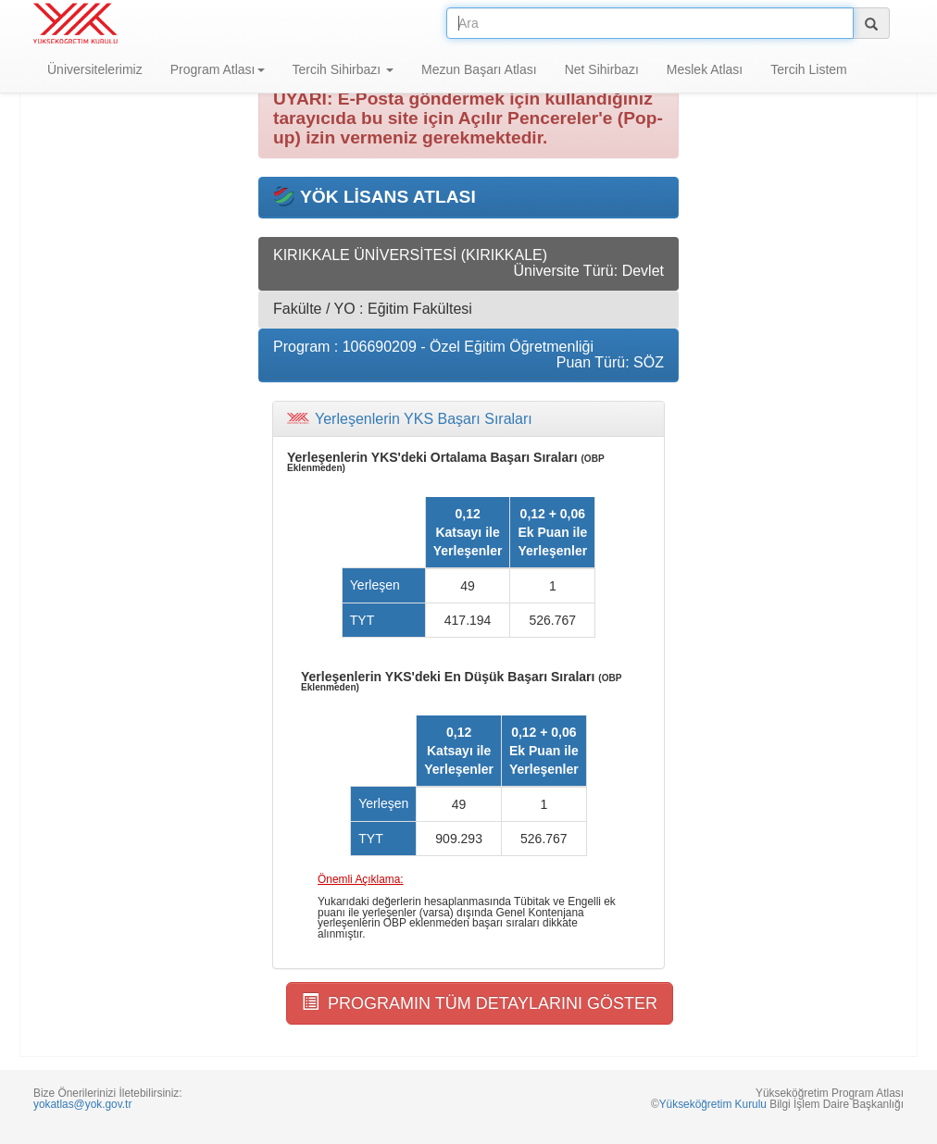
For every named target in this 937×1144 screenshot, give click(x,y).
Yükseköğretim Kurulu (713, 1104)
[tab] (468, 419)
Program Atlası (217, 69)
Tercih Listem (808, 69)
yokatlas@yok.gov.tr (82, 1104)
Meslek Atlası (705, 69)
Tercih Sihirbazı (343, 69)
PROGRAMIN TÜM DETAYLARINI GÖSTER (479, 1003)
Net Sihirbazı (602, 69)
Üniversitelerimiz (95, 69)
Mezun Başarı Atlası (479, 69)
